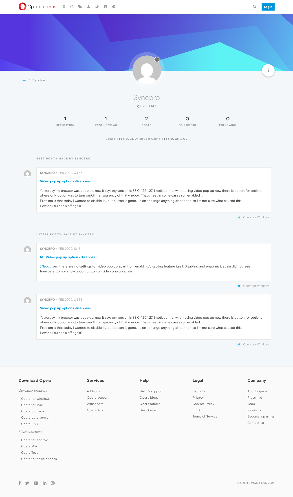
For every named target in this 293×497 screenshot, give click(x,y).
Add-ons (93, 391)
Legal (198, 380)
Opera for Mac (32, 405)
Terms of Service (205, 416)
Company (256, 380)
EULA (196, 410)
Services (95, 380)
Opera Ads (95, 410)
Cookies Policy (203, 404)
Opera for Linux (32, 411)
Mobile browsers (30, 432)
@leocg (46, 266)
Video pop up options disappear (65, 181)
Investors (254, 410)
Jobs (251, 404)
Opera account (98, 397)
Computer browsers (33, 391)
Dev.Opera (148, 410)
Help (144, 380)
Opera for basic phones (39, 459)
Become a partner (261, 416)
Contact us (255, 422)
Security (199, 391)
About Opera (257, 391)
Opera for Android (34, 440)
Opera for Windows (35, 398)
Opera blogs (149, 397)
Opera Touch (30, 452)
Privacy (198, 397)
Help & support (151, 391)
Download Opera (35, 380)
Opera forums (150, 404)
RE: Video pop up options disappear (68, 257)
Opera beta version (35, 417)
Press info (254, 397)
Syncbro (47, 173)
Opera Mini (29, 446)
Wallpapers (95, 404)
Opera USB (29, 424)
